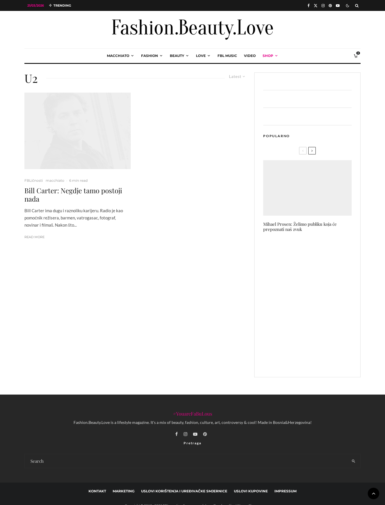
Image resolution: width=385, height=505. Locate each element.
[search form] (186, 461)
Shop (268, 55)
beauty (177, 55)
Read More (34, 237)
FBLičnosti (33, 180)
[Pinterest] (330, 5)
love (201, 55)
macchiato (118, 55)
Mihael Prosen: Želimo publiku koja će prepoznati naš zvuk (300, 226)
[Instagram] (323, 5)
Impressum (285, 491)
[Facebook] (308, 5)
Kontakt (97, 491)
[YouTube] (338, 5)
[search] (353, 461)
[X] (315, 5)
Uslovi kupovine (251, 491)
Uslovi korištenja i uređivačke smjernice (184, 491)
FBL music (227, 55)
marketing (123, 491)
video (250, 55)
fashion (149, 55)
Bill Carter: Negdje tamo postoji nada (73, 194)
